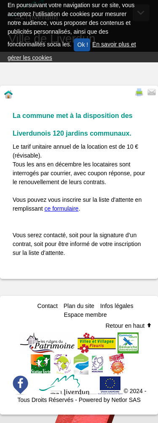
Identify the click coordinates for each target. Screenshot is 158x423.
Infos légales (117, 306)
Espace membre (85, 314)
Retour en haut (128, 325)
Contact (47, 306)
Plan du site (79, 306)
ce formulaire (61, 208)
